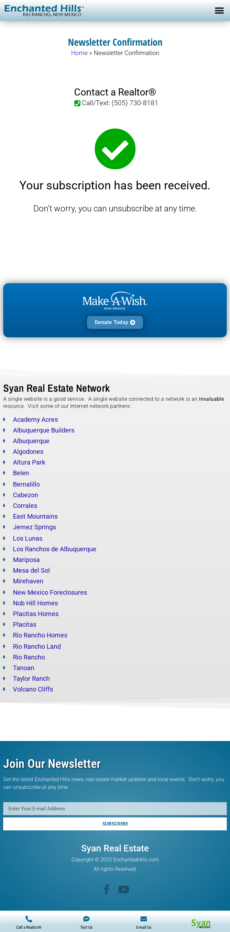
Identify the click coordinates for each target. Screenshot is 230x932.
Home (79, 53)
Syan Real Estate (115, 848)
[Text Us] (86, 919)
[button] (219, 10)
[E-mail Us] (143, 919)
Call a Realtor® (28, 927)
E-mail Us (143, 927)
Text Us (86, 927)
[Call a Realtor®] (29, 919)
